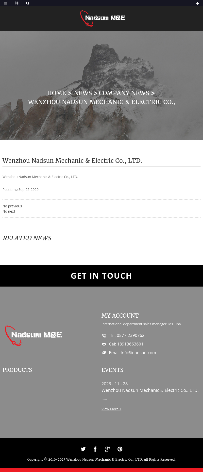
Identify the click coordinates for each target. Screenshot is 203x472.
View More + (111, 409)
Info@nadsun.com (138, 352)
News (83, 93)
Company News (124, 93)
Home (56, 93)
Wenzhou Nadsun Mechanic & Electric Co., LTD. (150, 390)
